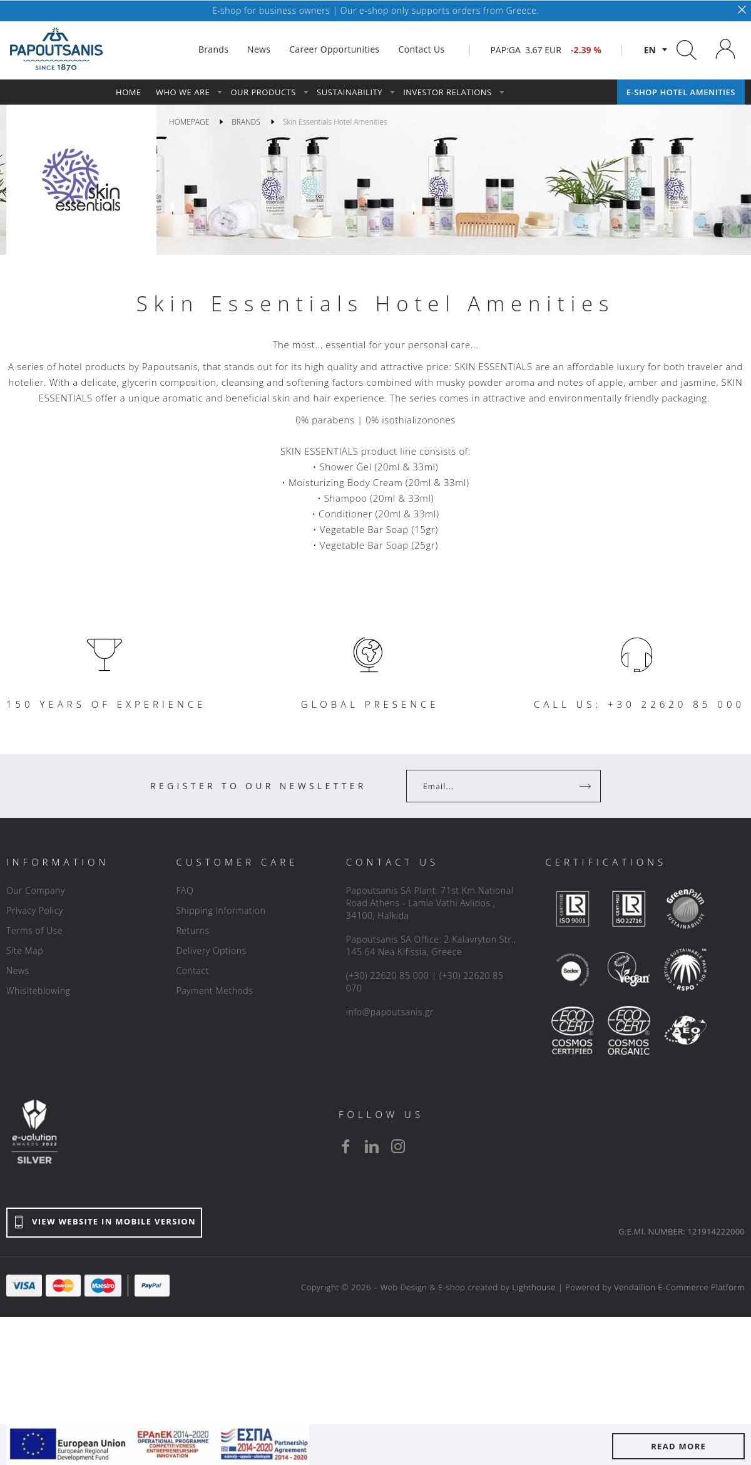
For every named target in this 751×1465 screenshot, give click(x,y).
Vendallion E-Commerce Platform (679, 1287)
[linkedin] (372, 1146)
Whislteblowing (38, 991)
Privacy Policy (34, 910)
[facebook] (345, 1146)
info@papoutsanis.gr (390, 1012)
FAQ (184, 890)
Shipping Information (220, 910)
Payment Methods (214, 991)
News (17, 970)
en (650, 50)
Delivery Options (211, 950)
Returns (192, 930)
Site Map (24, 950)
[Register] (586, 786)
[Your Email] (495, 786)
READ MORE (678, 1446)
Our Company (35, 890)
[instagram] (398, 1146)
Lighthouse (534, 1287)
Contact (192, 970)
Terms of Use (34, 930)
